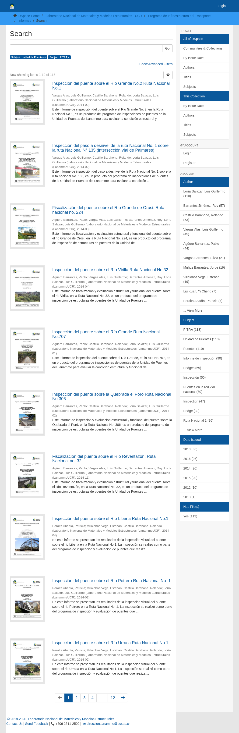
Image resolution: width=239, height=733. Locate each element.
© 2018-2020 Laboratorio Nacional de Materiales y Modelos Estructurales (60, 719)
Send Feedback (36, 724)
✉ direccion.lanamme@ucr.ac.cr (106, 724)
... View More (192, 310)
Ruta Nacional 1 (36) (198, 420)
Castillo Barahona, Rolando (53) (203, 217)
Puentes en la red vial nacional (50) (199, 389)
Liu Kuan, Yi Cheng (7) (199, 291)
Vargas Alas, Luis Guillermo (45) (203, 232)
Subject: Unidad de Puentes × (28, 57)
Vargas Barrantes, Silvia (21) (204, 258)
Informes (24, 20)
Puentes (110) (193, 349)
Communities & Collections (202, 48)
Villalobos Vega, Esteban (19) (201, 279)
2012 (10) (190, 487)
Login (187, 153)
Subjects (189, 87)
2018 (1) (189, 497)
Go (167, 48)
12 (113, 698)
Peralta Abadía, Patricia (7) (202, 301)
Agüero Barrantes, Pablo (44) (201, 246)
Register (189, 163)
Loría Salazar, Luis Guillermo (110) (204, 193)
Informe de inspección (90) (202, 358)
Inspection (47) (194, 401)
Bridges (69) (192, 368)
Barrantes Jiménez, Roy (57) (204, 205)
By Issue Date (193, 58)
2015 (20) (190, 478)
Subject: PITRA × (60, 57)
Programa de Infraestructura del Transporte (179, 16)
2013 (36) (190, 449)
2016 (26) (190, 459)
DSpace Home (29, 16)
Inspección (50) (194, 377)
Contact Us (14, 724)
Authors (189, 67)
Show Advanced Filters (155, 64)
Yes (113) (190, 516)
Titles (187, 77)
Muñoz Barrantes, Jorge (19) (204, 267)
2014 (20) (190, 468)
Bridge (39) (191, 411)
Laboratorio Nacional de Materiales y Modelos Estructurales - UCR (94, 16)
